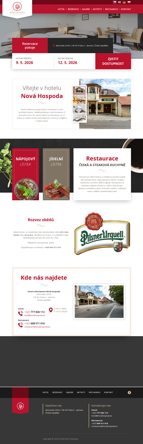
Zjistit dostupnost (113, 61)
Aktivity (97, 9)
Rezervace (73, 9)
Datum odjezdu (65, 58)
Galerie (86, 9)
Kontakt (126, 9)
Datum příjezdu (23, 58)
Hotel (61, 9)
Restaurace (111, 9)
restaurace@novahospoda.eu (37, 326)
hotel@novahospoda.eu (34, 315)
